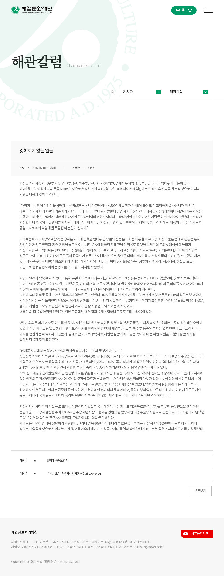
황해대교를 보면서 (57, 461)
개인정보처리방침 (24, 532)
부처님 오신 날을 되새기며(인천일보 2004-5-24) (74, 474)
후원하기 (181, 10)
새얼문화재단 (199, 534)
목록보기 (200, 491)
